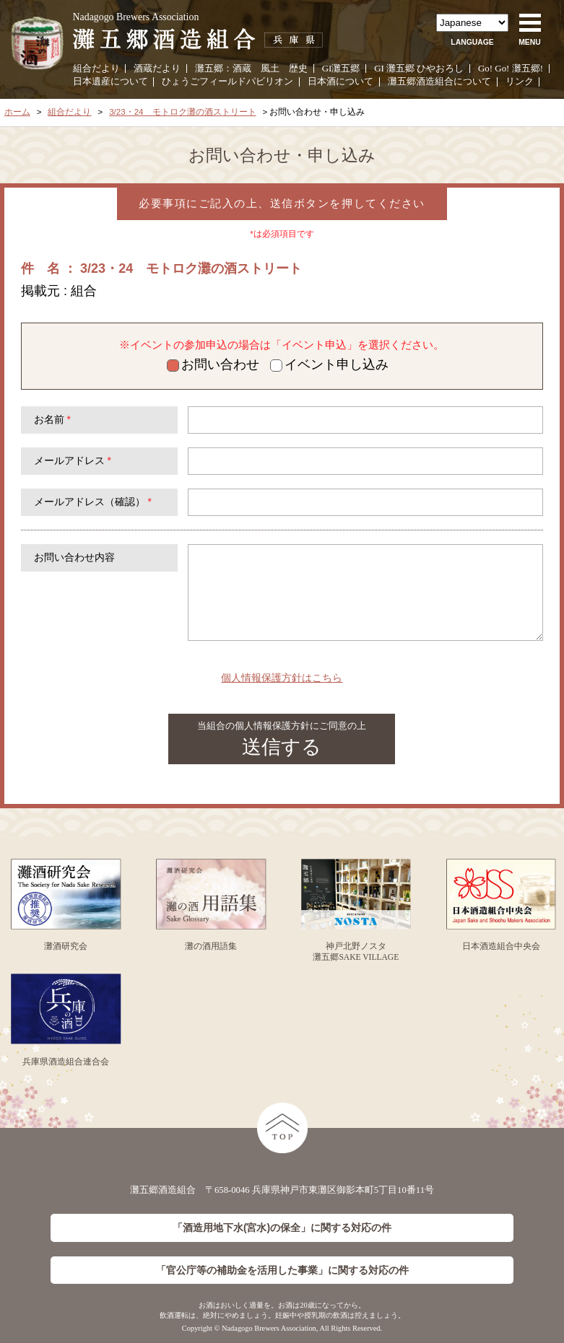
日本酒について (340, 81)
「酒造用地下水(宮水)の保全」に (282, 1228)
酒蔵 (242, 68)
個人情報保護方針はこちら (281, 677)
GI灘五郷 (341, 68)
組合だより (96, 68)
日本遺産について (110, 81)
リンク (520, 81)
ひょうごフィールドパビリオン (227, 81)
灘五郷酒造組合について (439, 81)
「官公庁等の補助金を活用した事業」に (282, 1270)
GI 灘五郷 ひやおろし (419, 68)
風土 (270, 68)
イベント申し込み (329, 364)
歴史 (298, 68)
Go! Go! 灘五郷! (510, 68)
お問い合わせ (213, 364)
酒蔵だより (157, 68)
